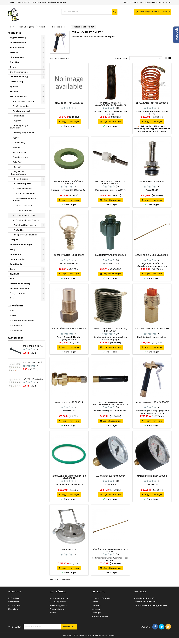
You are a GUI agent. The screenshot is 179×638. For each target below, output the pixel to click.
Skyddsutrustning (19, 76)
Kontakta (140, 591)
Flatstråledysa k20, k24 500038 (152, 328)
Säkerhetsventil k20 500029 (69, 255)
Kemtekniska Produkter (23, 101)
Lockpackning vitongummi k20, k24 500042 (69, 477)
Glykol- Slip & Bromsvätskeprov (19, 172)
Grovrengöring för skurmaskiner (19, 126)
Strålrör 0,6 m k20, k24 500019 (152, 255)
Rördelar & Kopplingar (21, 244)
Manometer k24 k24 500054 (152, 476)
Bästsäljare (15, 338)
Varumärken (15, 305)
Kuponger (96, 612)
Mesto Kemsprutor (24, 205)
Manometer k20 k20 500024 (110, 476)
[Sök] (89, 12)
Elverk (13, 67)
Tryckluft (14, 274)
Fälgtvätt (17, 120)
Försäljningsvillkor (58, 601)
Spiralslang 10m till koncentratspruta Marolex (110, 104)
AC (13, 310)
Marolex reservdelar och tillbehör (25, 199)
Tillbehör (17, 167)
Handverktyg (16, 81)
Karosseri (14, 91)
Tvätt (12, 278)
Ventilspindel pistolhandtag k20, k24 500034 (110, 182)
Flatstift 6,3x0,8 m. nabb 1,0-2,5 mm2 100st (33, 379)
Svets (12, 269)
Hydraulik (15, 86)
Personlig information (101, 598)
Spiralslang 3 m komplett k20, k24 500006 (110, 329)
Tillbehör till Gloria (24, 210)
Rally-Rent (17, 162)
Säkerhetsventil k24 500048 (110, 255)
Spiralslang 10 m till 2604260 (152, 103)
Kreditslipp (96, 605)
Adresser (96, 609)
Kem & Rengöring (18, 96)
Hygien (16, 137)
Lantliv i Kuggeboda (58, 605)
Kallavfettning (19, 142)
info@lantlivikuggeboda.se (54, 2)
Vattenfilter (19, 230)
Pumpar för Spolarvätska (25, 234)
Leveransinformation (59, 598)
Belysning (14, 52)
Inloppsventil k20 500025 (69, 402)
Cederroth (17, 325)
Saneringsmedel (20, 157)
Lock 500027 (69, 549)
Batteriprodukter (18, 42)
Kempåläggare (21, 179)
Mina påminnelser (100, 616)
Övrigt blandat (17, 293)
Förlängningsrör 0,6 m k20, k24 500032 (110, 550)
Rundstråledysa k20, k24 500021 (68, 328)
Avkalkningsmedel (21, 111)
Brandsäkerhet (17, 47)
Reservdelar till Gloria (25, 193)
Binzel (14, 315)
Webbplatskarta (57, 609)
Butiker (53, 612)
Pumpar (14, 239)
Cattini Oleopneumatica (23, 320)
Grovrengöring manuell (23, 132)
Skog (12, 249)
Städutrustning (17, 259)
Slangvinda (16, 254)
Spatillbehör (16, 264)
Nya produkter (14, 605)
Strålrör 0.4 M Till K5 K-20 (69, 103)
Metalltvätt (17, 147)
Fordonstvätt (18, 116)
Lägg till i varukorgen (69, 121)
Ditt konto (98, 591)
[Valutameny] (127, 2)
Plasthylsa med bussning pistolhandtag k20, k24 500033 (110, 403)
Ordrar (95, 601)
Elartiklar (14, 62)
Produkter (14, 33)
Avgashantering (18, 37)
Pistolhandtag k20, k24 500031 (152, 402)
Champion (17, 330)
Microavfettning (20, 152)
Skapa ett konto (163, 2)
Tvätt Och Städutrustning (25, 225)
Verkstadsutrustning (20, 283)
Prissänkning (13, 601)
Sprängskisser (14, 598)
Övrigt (13, 298)
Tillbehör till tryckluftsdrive (27, 220)
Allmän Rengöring (21, 106)
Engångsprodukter (19, 72)
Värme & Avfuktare (19, 288)
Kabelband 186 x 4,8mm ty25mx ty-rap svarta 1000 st (33, 346)
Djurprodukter (17, 57)
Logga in (148, 2)
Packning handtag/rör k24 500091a (69, 182)
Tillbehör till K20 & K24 (25, 215)
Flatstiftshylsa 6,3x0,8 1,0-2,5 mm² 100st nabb (33, 362)
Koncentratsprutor (22, 183)
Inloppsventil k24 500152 (151, 181)
